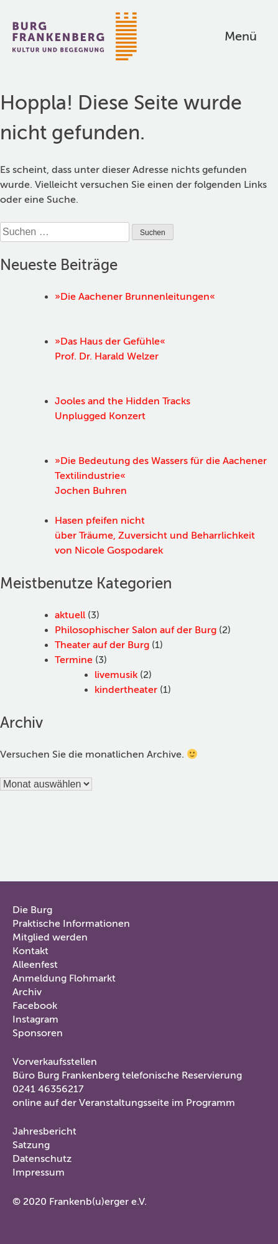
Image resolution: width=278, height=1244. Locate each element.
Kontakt (30, 951)
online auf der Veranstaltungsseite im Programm (123, 1102)
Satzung (31, 1145)
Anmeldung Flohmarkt (64, 978)
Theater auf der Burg (102, 645)
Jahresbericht (44, 1131)
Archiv (27, 992)
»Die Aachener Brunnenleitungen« (135, 296)
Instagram (35, 1019)
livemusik (116, 674)
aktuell (70, 615)
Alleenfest (35, 964)
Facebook (34, 1005)
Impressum (38, 1172)
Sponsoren (37, 1033)
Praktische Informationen (71, 923)
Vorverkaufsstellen (54, 1061)
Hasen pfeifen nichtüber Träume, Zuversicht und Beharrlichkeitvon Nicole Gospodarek (155, 535)
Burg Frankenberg (74, 36)
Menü (241, 36)
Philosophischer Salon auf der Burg (135, 630)
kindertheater (126, 689)
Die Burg (32, 910)
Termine (74, 660)
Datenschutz (42, 1158)
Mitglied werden (50, 937)
